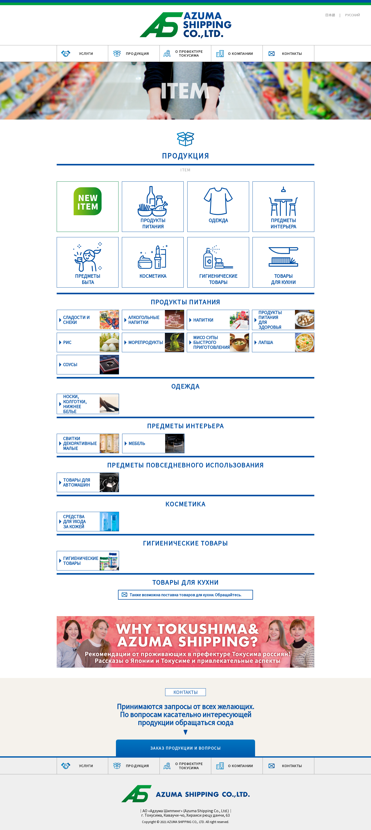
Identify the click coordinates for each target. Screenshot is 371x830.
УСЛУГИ (86, 53)
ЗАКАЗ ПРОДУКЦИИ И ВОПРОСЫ (185, 748)
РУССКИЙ (352, 14)
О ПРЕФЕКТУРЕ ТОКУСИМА (189, 53)
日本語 (330, 14)
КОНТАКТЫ (292, 53)
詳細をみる (87, 207)
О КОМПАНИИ (240, 53)
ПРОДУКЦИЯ (137, 53)
